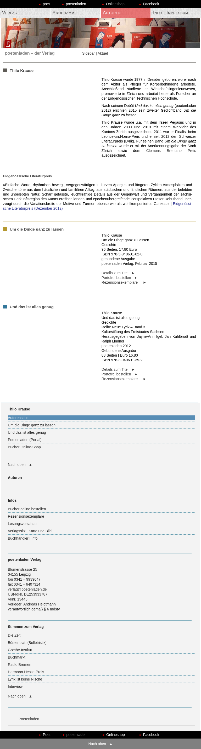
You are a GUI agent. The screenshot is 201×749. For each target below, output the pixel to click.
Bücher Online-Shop (24, 447)
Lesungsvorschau (22, 524)
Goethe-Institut (20, 650)
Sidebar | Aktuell (95, 53)
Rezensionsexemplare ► (124, 282)
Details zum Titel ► (118, 273)
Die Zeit (14, 635)
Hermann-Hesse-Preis (26, 672)
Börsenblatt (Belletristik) (27, 643)
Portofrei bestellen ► (120, 278)
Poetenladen (29, 719)
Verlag (9, 12)
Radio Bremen (19, 664)
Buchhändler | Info (22, 538)
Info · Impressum (170, 12)
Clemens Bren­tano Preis (171, 150)
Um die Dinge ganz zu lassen (31, 425)
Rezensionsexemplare (26, 516)
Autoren (112, 12)
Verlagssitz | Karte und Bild (30, 531)
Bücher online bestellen (27, 509)
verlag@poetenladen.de (27, 589)
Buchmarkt (16, 657)
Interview (15, 686)
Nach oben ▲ (20, 464)
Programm (63, 12)
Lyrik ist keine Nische (25, 679)
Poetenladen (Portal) (24, 440)
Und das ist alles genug (27, 432)
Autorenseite (18, 418)
